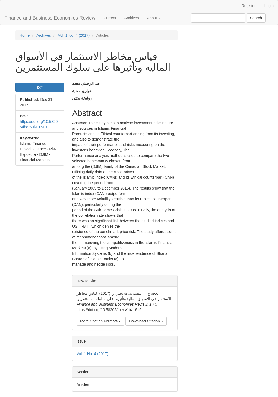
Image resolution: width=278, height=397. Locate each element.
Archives (131, 18)
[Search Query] (218, 18)
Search (256, 18)
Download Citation (146, 321)
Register (249, 6)
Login (269, 6)
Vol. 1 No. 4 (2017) (74, 35)
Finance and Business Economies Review (49, 18)
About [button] (154, 18)
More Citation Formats (100, 321)
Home (25, 35)
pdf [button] (39, 87)
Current (109, 18)
